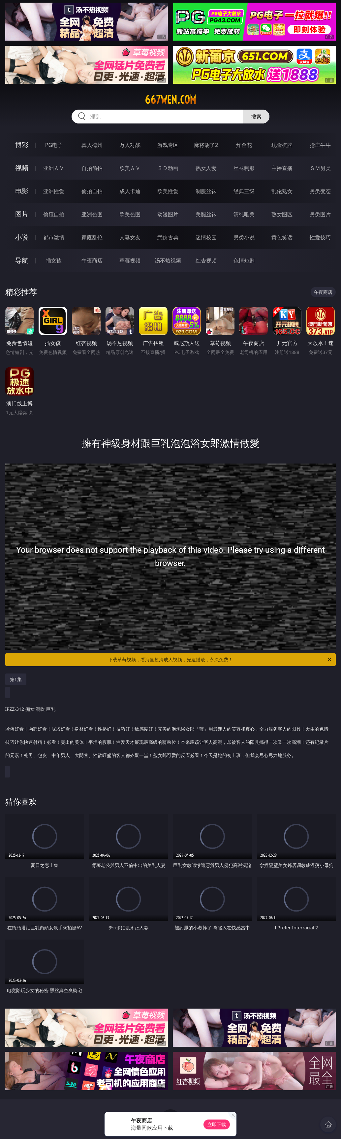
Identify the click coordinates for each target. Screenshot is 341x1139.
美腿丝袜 (206, 214)
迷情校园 (206, 237)
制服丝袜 (206, 191)
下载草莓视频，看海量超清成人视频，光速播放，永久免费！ (220, 660)
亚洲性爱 (53, 191)
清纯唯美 (244, 214)
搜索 (256, 116)
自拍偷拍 (92, 168)
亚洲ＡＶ (53, 168)
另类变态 (320, 191)
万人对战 (129, 145)
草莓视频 (129, 260)
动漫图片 (167, 214)
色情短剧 (244, 260)
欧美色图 (129, 214)
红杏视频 (206, 260)
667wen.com (170, 99)
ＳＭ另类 (320, 168)
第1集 (16, 679)
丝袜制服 (244, 168)
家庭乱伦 (92, 237)
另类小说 (244, 237)
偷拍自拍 (92, 191)
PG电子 (54, 145)
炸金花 (244, 145)
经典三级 (244, 191)
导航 (21, 260)
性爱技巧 (320, 237)
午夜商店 (92, 260)
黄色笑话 (282, 237)
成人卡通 (129, 191)
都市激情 (53, 237)
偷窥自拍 (53, 214)
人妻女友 (129, 237)
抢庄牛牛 (320, 145)
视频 (21, 167)
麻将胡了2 (206, 145)
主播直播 (282, 168)
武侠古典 (167, 237)
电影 (21, 191)
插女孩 (54, 260)
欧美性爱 (167, 191)
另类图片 (320, 214)
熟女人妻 (206, 168)
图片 (21, 214)
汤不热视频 (168, 260)
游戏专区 (167, 145)
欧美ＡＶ (129, 168)
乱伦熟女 (282, 191)
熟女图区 (282, 214)
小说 (21, 237)
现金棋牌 (282, 145)
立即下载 (216, 1124)
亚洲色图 (92, 214)
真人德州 (92, 145)
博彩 (21, 144)
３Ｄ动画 (167, 168)
